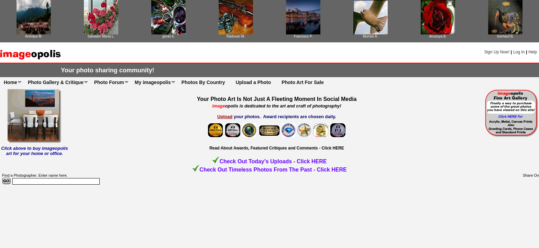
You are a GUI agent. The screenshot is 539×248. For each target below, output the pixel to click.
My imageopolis (153, 82)
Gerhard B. (505, 36)
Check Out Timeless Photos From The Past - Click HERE (272, 170)
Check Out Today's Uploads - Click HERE (273, 161)
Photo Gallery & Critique (56, 82)
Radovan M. (236, 36)
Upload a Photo (253, 82)
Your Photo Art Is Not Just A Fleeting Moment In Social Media (277, 99)
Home (10, 82)
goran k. (168, 36)
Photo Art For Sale (302, 82)
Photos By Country (203, 82)
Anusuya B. (438, 36)
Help (532, 52)
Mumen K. (370, 36)
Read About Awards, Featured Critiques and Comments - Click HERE (276, 148)
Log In (519, 52)
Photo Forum (109, 82)
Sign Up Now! (496, 52)
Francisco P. (303, 36)
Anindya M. (33, 36)
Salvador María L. (101, 36)
